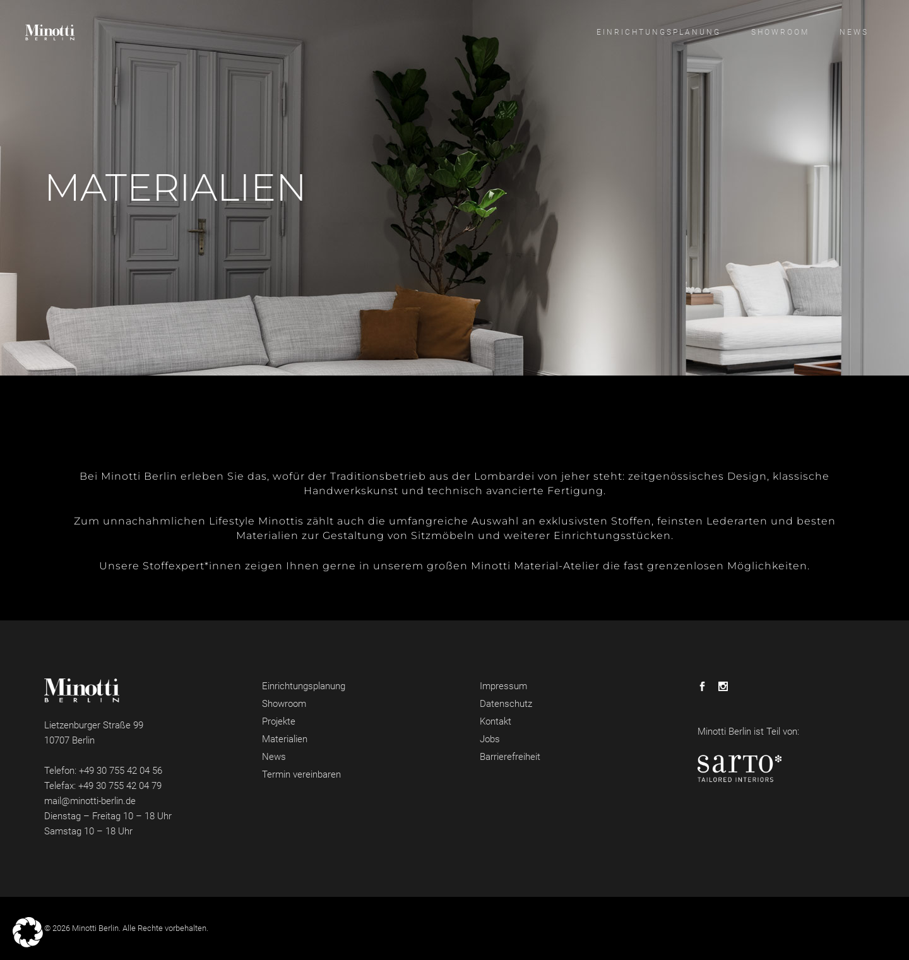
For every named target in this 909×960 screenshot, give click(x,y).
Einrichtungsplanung (303, 686)
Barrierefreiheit (510, 756)
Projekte (278, 721)
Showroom (284, 703)
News (274, 756)
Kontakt (495, 721)
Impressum (503, 686)
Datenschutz (506, 703)
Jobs (490, 739)
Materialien (284, 739)
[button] (28, 932)
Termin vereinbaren (301, 774)
